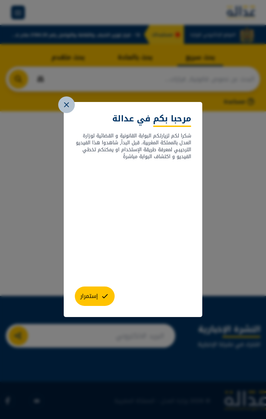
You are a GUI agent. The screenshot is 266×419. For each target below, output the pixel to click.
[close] (66, 104)
